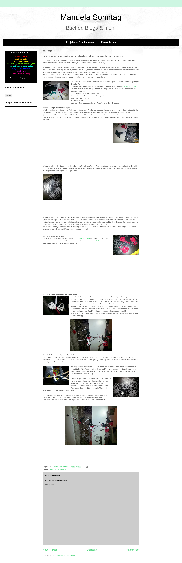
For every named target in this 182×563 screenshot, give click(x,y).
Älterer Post (133, 550)
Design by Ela (54, 469)
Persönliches (108, 42)
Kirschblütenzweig (129, 86)
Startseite (92, 550)
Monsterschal (94, 241)
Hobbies (63, 469)
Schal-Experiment (83, 238)
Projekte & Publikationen (80, 42)
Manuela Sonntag (91, 17)
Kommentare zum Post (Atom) (63, 555)
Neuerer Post (50, 550)
